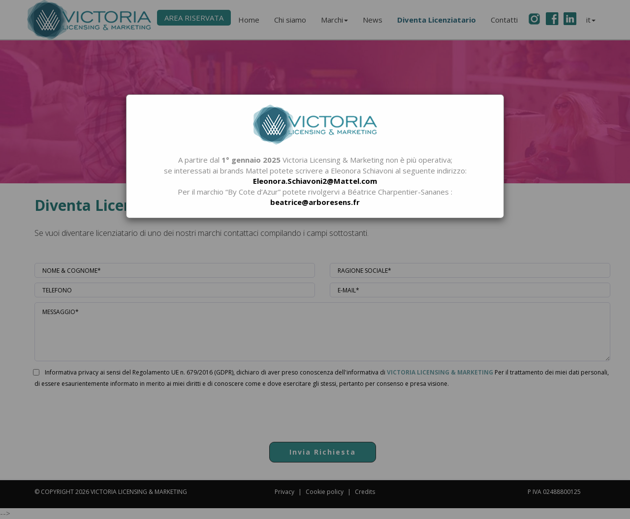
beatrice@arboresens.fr (315, 202)
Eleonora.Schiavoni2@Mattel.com (315, 181)
